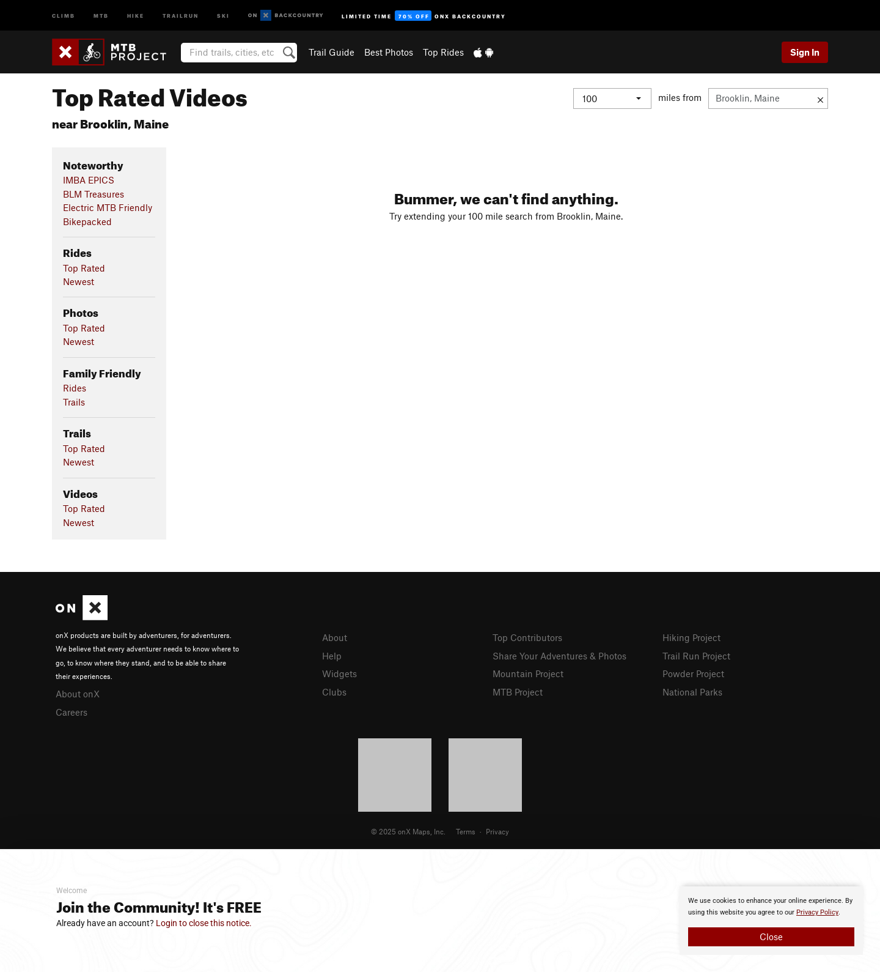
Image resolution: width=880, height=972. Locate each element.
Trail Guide (331, 52)
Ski (223, 15)
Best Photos (388, 52)
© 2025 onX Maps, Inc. (408, 831)
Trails (74, 401)
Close (771, 936)
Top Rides (443, 52)
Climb (63, 15)
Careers (71, 712)
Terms (465, 831)
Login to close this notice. (204, 923)
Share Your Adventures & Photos (559, 655)
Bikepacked (87, 221)
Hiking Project (691, 637)
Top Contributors (527, 637)
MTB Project (518, 691)
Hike (135, 15)
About (334, 637)
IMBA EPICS (88, 179)
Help (332, 655)
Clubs (334, 691)
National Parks (692, 691)
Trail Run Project (696, 655)
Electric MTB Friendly (107, 207)
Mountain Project (528, 673)
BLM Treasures (93, 193)
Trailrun (181, 15)
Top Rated (84, 267)
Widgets (339, 673)
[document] (771, 920)
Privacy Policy (817, 912)
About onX (78, 693)
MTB (101, 15)
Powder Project (693, 673)
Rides (74, 387)
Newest (78, 281)
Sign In (805, 52)
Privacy (497, 831)
